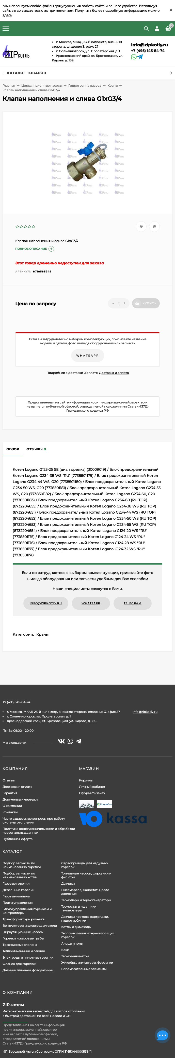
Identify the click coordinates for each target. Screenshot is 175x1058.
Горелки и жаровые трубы (23, 938)
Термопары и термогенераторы (86, 900)
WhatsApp (87, 355)
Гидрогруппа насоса (84, 85)
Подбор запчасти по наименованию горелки (22, 865)
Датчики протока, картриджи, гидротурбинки (85, 918)
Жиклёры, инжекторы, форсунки (87, 962)
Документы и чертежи (20, 799)
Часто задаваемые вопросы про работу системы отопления (34, 820)
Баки (65, 950)
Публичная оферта (18, 839)
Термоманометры (75, 956)
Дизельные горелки (18, 890)
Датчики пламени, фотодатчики (28, 970)
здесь (7, 15)
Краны (112, 85)
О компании (12, 806)
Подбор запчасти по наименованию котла (20, 875)
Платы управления (18, 903)
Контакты (10, 812)
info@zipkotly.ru (149, 44)
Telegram (132, 603)
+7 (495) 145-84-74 (148, 50)
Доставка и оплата (114, 373)
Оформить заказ (92, 793)
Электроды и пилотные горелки (28, 957)
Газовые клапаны (16, 896)
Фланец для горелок (19, 964)
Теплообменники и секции (24, 951)
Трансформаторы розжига (23, 919)
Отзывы (8, 780)
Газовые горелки (16, 883)
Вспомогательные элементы (83, 969)
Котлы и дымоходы (76, 927)
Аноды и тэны (72, 943)
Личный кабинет (92, 787)
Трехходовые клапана (20, 945)
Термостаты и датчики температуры (78, 908)
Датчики (68, 883)
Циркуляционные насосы (41, 85)
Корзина (85, 780)
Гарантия (10, 793)
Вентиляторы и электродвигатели (30, 926)
